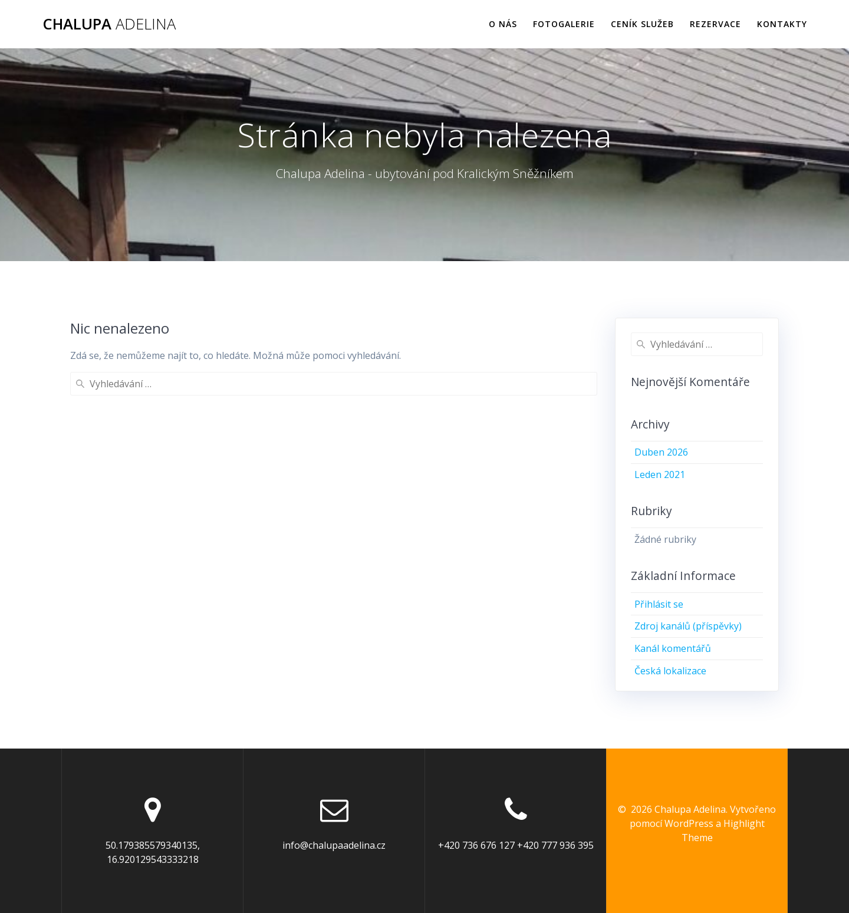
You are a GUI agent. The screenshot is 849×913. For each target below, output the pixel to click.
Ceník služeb (642, 23)
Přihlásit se (658, 604)
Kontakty (782, 23)
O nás (503, 23)
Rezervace (715, 23)
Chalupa (109, 24)
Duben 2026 (661, 452)
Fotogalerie (564, 23)
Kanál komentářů (672, 648)
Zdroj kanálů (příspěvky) (688, 625)
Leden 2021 (659, 474)
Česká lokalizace (670, 670)
